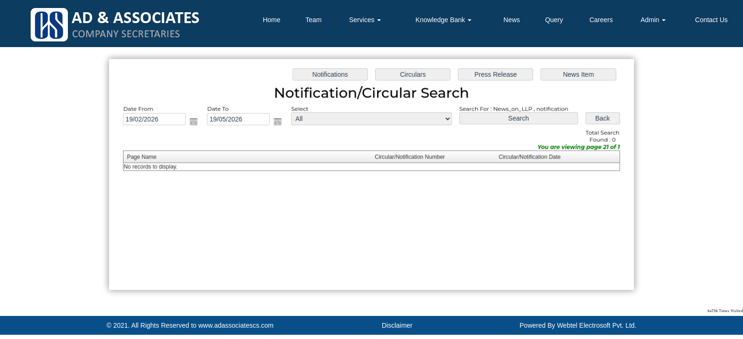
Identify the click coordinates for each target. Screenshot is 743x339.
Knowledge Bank (443, 20)
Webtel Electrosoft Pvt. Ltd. (596, 325)
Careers (601, 20)
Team (313, 20)
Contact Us (711, 20)
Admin (653, 20)
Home (271, 20)
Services (365, 20)
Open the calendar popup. (197, 122)
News (512, 20)
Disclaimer (397, 325)
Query (554, 20)
